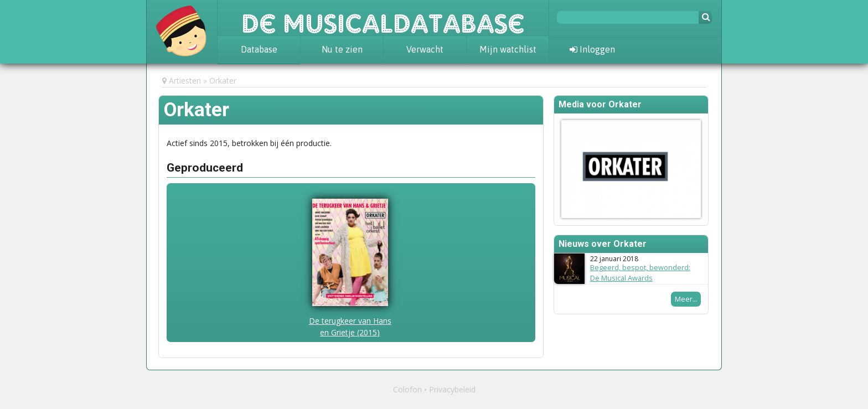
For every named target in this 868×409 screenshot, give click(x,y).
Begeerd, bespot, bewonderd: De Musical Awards (640, 272)
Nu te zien (342, 49)
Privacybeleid (452, 389)
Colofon (407, 389)
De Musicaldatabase (383, 17)
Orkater (222, 80)
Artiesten (185, 80)
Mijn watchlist (507, 49)
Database (259, 49)
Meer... (686, 299)
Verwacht (424, 49)
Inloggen (592, 49)
